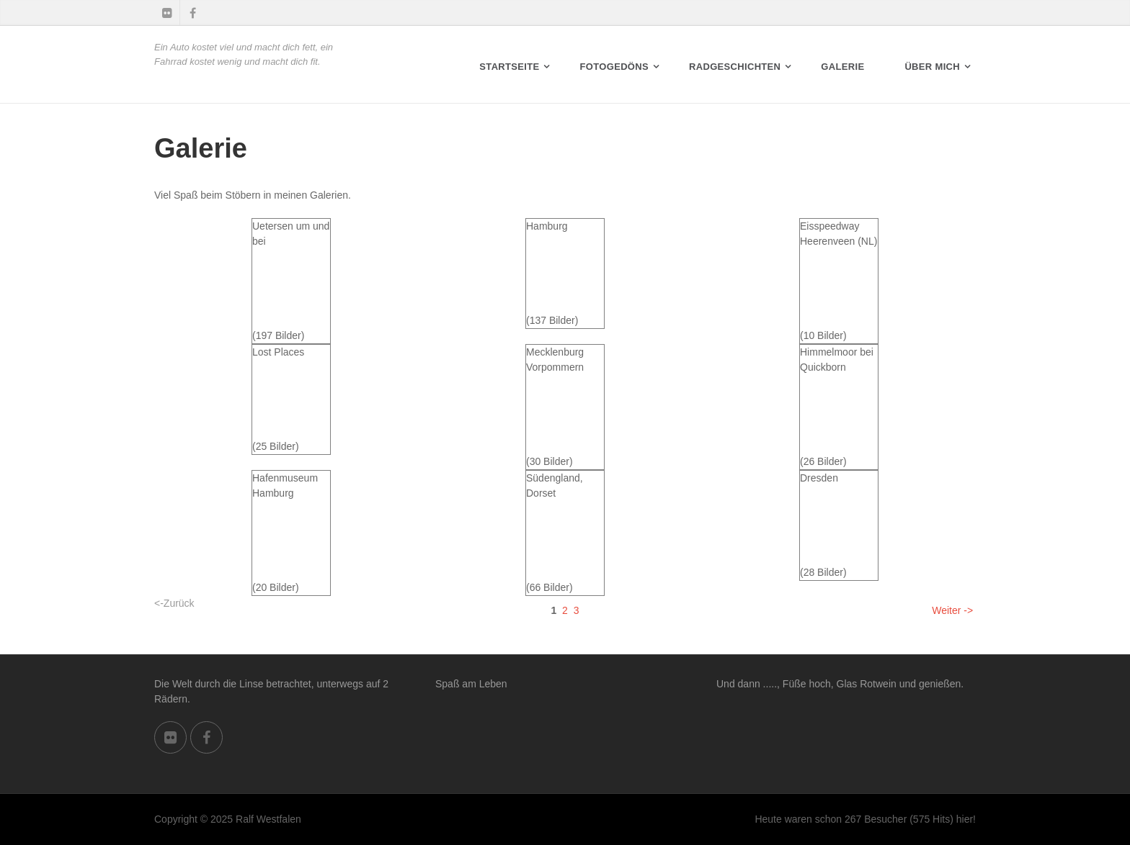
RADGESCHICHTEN (734, 66)
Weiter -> (952, 610)
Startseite (509, 66)
